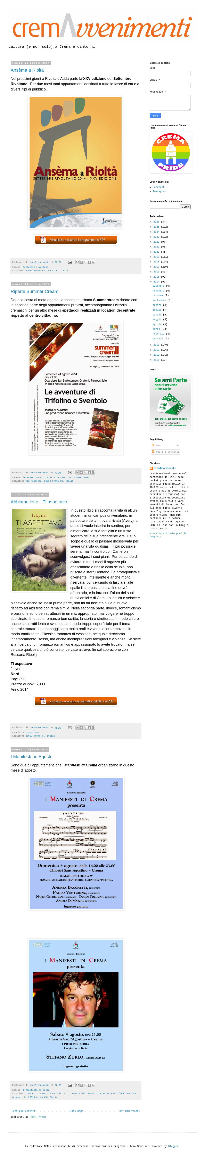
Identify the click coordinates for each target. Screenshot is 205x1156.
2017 (157, 267)
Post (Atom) (38, 1117)
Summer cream (81, 477)
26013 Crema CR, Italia (40, 736)
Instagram (159, 191)
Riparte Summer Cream (34, 291)
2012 (157, 350)
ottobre (158, 295)
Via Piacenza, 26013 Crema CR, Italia (49, 481)
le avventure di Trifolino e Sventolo (47, 477)
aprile (158, 324)
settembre (160, 300)
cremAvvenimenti (165, 468)
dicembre (159, 286)
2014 (157, 281)
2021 (157, 246)
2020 (157, 252)
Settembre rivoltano (35, 267)
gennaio (158, 338)
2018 (157, 261)
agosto (158, 305)
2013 (157, 345)
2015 (157, 277)
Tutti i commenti (165, 452)
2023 (157, 237)
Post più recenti (23, 1111)
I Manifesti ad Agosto (31, 756)
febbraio (159, 333)
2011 (157, 355)
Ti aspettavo (31, 732)
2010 (157, 359)
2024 (157, 232)
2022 (157, 242)
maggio (158, 319)
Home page (76, 1111)
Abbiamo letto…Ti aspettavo (39, 501)
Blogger (173, 1146)
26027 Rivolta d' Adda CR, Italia (47, 270)
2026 (157, 221)
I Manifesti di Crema (36, 1090)
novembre (159, 290)
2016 (157, 271)
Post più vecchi (129, 1111)
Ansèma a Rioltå (27, 70)
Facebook (159, 187)
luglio (158, 309)
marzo (157, 329)
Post (157, 445)
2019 (157, 256)
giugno (158, 314)
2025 (157, 227)
